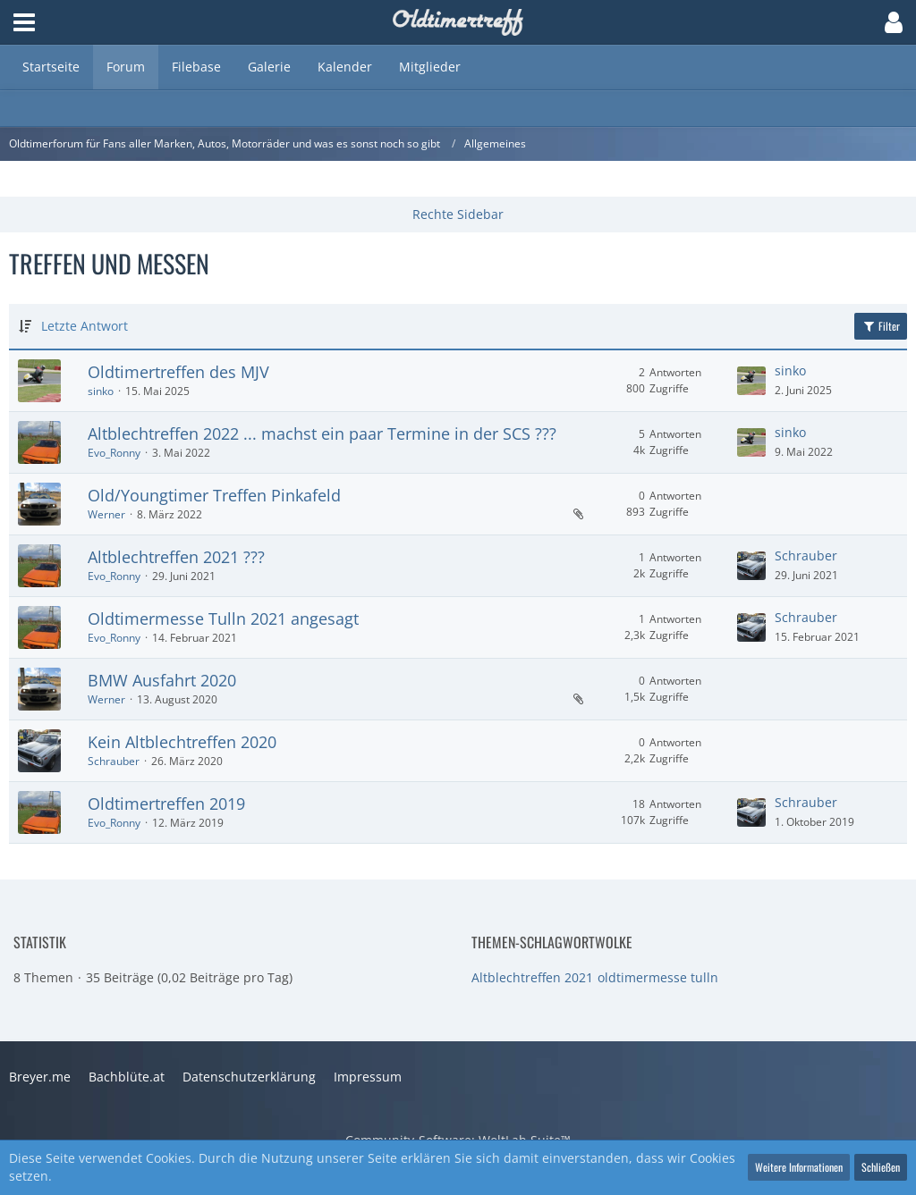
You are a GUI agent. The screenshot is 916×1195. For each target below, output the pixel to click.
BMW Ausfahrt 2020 (162, 680)
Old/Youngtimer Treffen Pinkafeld (214, 495)
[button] (24, 22)
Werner (106, 514)
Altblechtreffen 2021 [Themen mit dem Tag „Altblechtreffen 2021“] (532, 977)
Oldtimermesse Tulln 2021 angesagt (223, 618)
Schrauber (806, 555)
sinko (101, 391)
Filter (880, 325)
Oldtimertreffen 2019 (166, 803)
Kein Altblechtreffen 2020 (182, 742)
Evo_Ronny (114, 452)
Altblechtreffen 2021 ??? (176, 557)
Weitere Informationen (799, 1166)
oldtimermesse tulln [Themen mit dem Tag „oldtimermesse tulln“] (658, 977)
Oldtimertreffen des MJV (178, 372)
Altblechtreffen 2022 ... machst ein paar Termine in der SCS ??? (322, 433)
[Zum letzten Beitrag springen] (751, 380)
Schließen (880, 1166)
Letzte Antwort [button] (84, 325)
